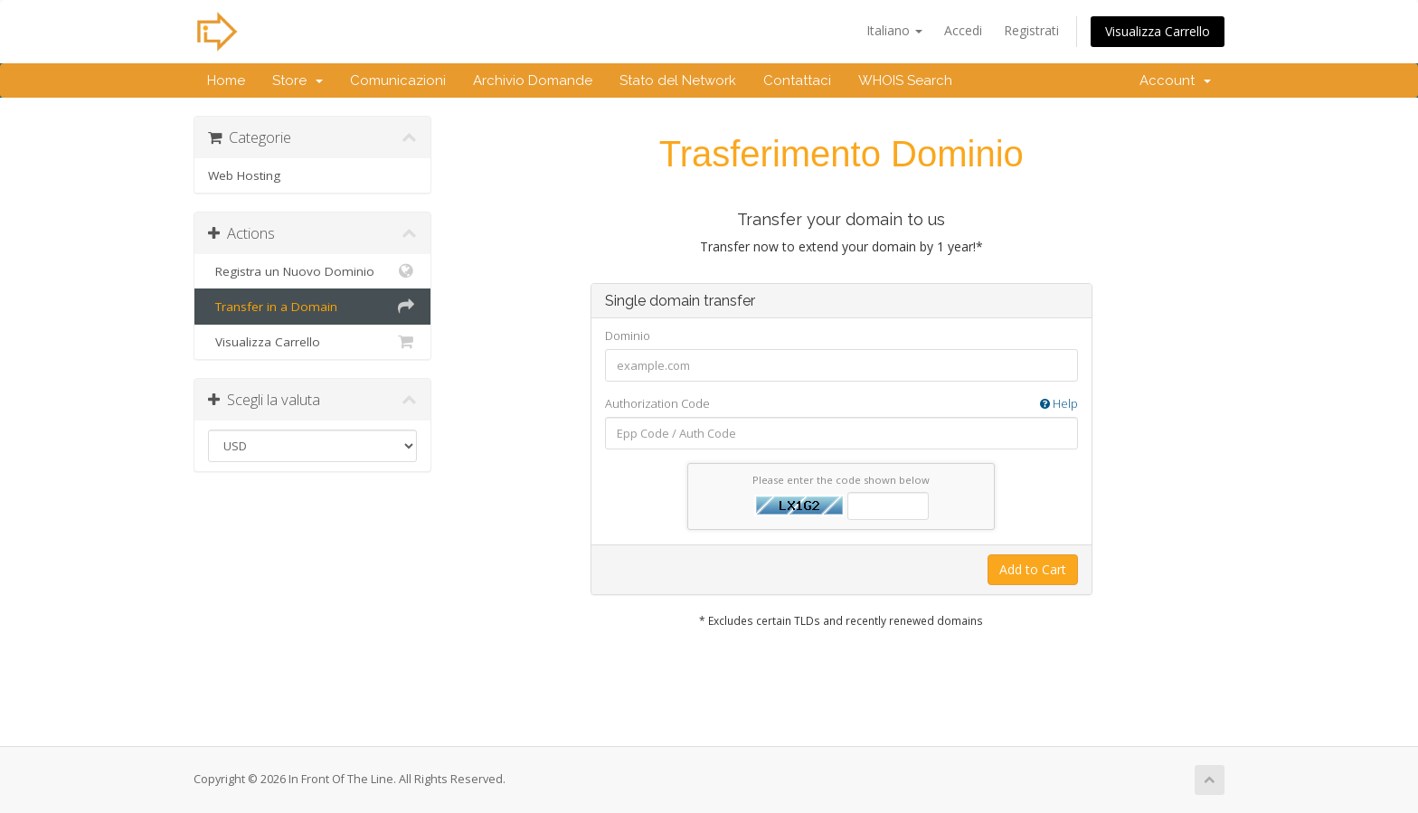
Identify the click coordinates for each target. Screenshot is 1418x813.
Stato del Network (677, 80)
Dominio (627, 335)
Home (226, 80)
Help (1059, 403)
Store (297, 80)
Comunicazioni (398, 80)
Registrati (1031, 30)
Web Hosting (244, 175)
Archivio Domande (532, 80)
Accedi (963, 30)
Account (1175, 80)
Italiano (894, 30)
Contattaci (797, 80)
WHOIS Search (905, 80)
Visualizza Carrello (1157, 31)
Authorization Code (841, 403)
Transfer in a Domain (312, 306)
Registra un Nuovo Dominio (312, 271)
